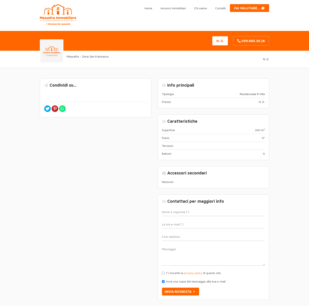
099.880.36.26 (251, 41)
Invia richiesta (180, 291)
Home (148, 8)
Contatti (220, 8)
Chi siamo (200, 8)
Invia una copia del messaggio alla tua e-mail (196, 281)
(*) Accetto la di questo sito (193, 273)
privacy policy (193, 273)
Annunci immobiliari (173, 8)
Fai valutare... (249, 8)
